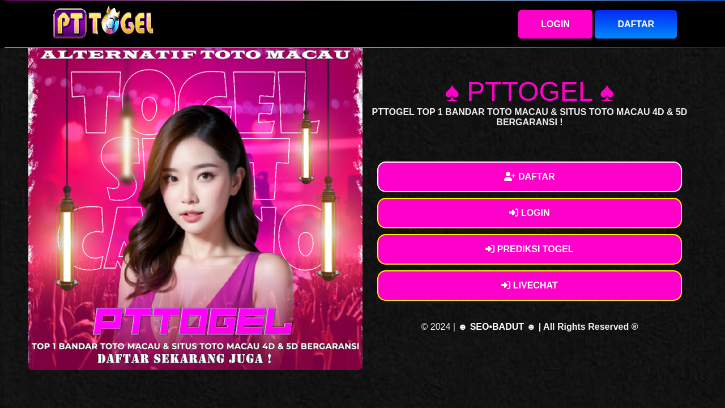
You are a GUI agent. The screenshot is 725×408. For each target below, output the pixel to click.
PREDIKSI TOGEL (529, 249)
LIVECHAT (529, 285)
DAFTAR (635, 24)
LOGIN (555, 24)
